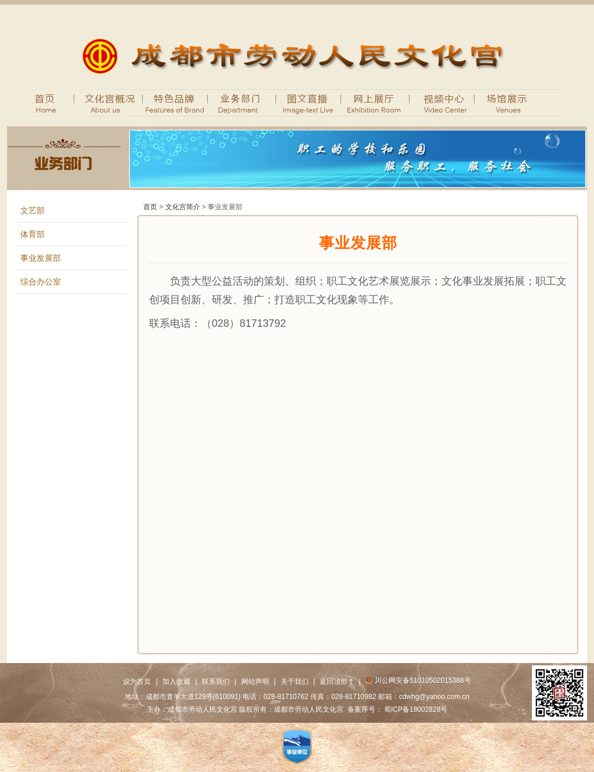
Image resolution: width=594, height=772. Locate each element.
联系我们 (216, 682)
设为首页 (137, 682)
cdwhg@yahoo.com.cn (434, 697)
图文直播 (309, 102)
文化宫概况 (103, 102)
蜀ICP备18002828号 (415, 709)
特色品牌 (175, 102)
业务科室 (242, 102)
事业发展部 (40, 258)
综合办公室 (40, 281)
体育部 (32, 234)
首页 (40, 102)
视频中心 (442, 102)
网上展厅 (375, 102)
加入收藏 (176, 682)
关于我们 (295, 682)
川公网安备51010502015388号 (418, 680)
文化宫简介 (182, 207)
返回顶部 (337, 682)
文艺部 (32, 210)
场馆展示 (509, 102)
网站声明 (255, 682)
